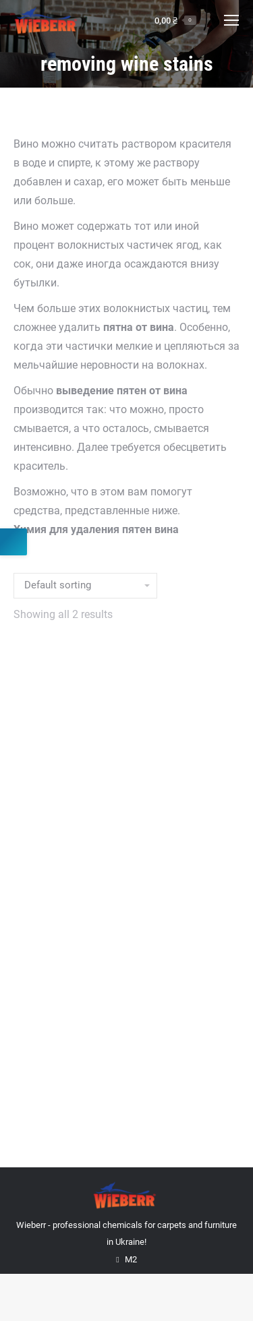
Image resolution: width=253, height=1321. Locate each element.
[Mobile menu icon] (231, 20)
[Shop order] (85, 585)
